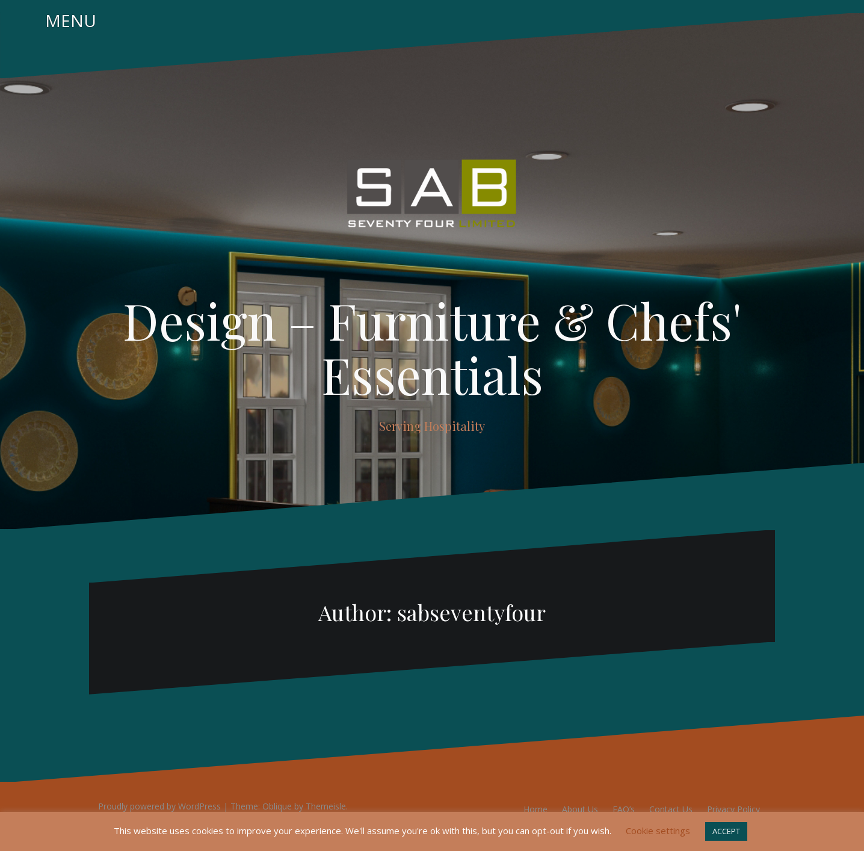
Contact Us (671, 809)
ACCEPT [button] (726, 831)
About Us (580, 809)
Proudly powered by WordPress (159, 806)
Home (535, 809)
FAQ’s (624, 809)
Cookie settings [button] (658, 831)
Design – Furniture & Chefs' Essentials (432, 347)
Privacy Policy (733, 809)
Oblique (277, 806)
